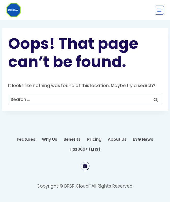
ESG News (143, 139)
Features (26, 139)
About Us (117, 139)
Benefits (72, 139)
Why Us (49, 139)
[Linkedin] (85, 166)
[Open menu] (159, 10)
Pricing (94, 139)
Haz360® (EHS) (85, 149)
